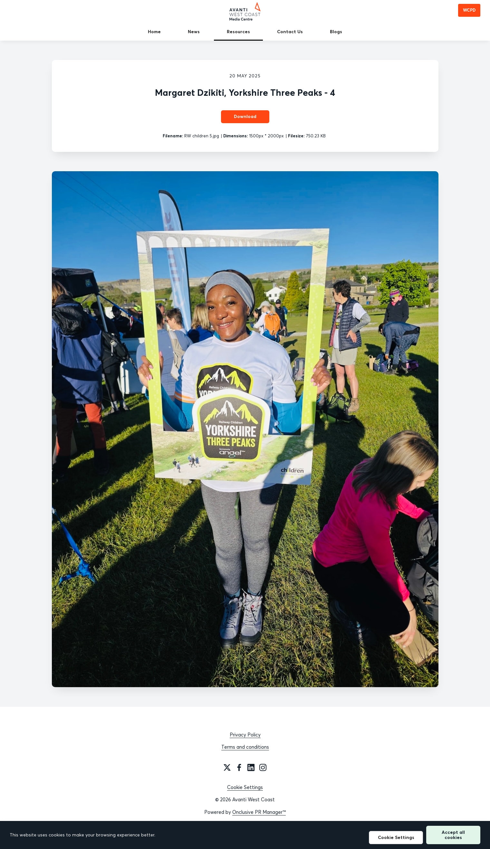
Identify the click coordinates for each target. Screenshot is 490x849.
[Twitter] (227, 767)
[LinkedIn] (251, 767)
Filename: (173, 135)
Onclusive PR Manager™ (259, 812)
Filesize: (296, 135)
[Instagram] (262, 767)
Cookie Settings (245, 787)
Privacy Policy (245, 735)
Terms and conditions (245, 747)
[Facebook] (239, 767)
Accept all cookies (453, 834)
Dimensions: (235, 135)
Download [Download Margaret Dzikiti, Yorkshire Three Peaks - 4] (245, 116)
